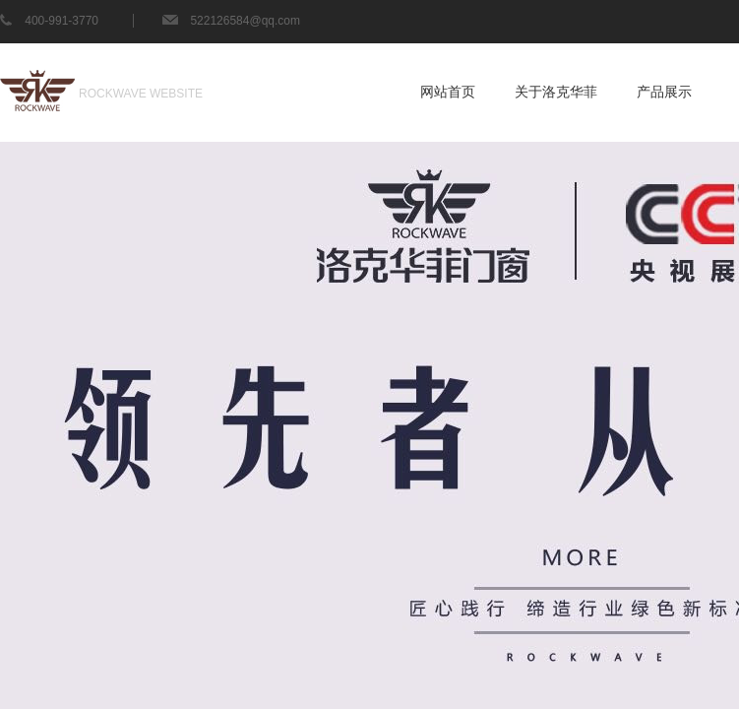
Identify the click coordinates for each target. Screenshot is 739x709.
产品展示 (664, 92)
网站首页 (447, 92)
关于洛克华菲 (556, 92)
